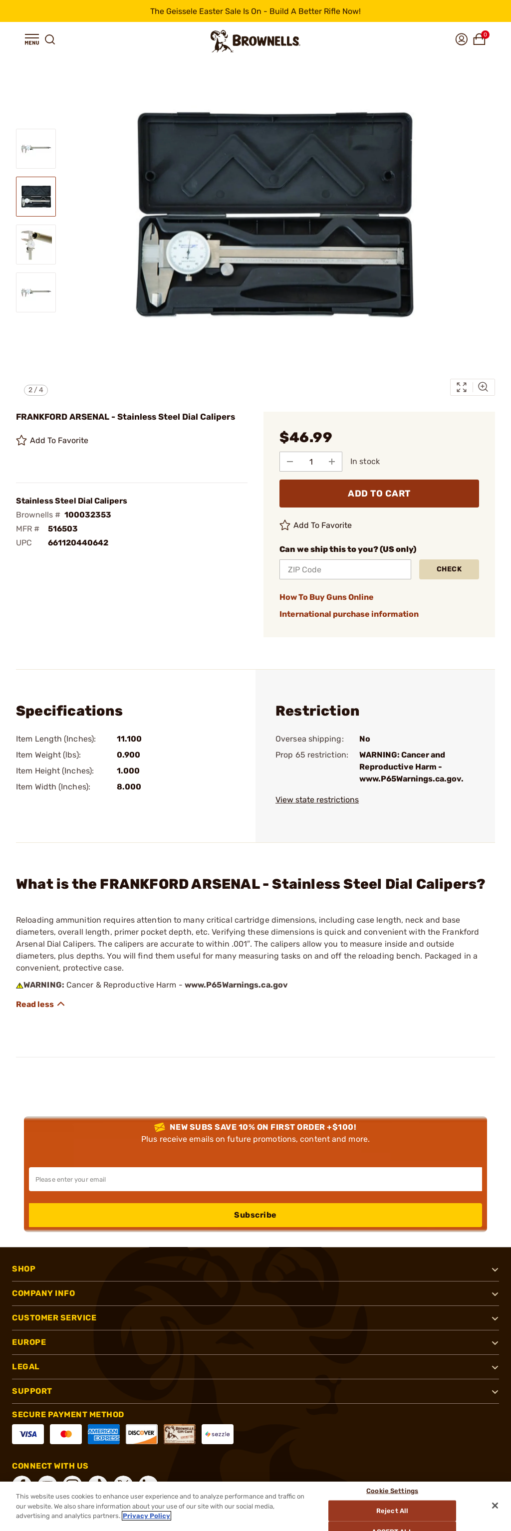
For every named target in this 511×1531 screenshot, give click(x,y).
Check (449, 569)
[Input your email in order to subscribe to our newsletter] (255, 1179)
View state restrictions (317, 799)
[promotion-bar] (255, 11)
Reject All (392, 1511)
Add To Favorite (52, 441)
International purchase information (349, 614)
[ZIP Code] (345, 569)
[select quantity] (311, 462)
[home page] (255, 41)
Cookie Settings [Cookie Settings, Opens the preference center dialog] (392, 1490)
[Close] (495, 1506)
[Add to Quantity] (332, 462)
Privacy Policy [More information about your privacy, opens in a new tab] (146, 1516)
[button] (32, 39)
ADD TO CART (379, 493)
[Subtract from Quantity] (290, 462)
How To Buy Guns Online (326, 597)
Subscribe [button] (255, 1215)
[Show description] (41, 1004)
